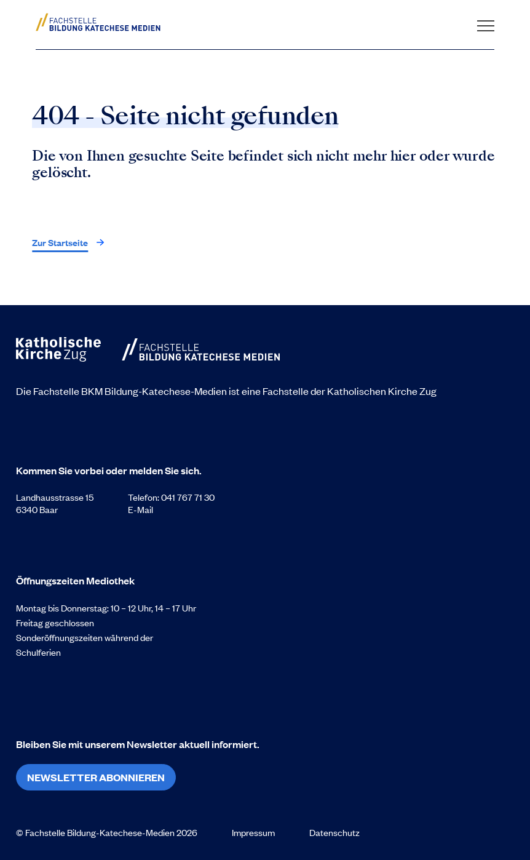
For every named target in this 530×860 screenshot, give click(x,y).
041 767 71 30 (188, 497)
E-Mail (140, 509)
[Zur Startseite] (108, 22)
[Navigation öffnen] (485, 22)
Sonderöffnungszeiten (60, 637)
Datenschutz (334, 832)
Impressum (253, 832)
